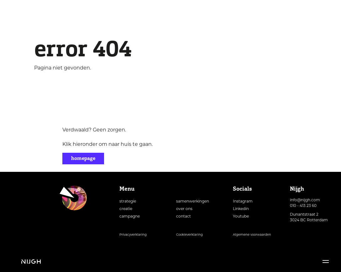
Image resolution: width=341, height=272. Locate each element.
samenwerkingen (192, 201)
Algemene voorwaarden (252, 235)
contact (183, 216)
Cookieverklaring (189, 235)
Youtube (241, 216)
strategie (127, 201)
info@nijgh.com (305, 200)
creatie (125, 208)
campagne (129, 216)
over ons (184, 208)
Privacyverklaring (133, 235)
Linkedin (241, 208)
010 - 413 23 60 (303, 205)
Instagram (243, 201)
